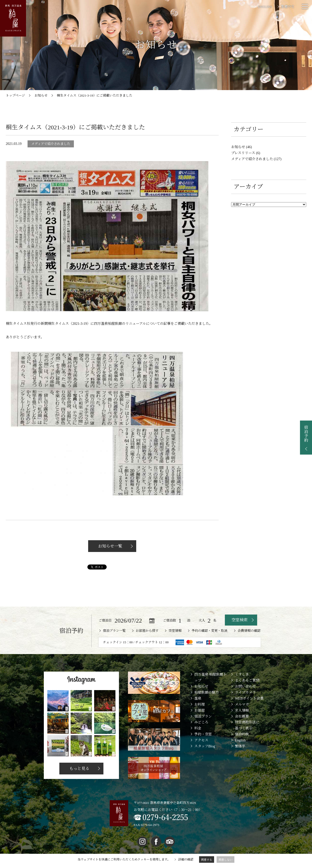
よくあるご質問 (247, 680)
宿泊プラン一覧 (114, 631)
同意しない (225, 859)
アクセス (201, 740)
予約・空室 (203, 734)
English (240, 740)
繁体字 (240, 746)
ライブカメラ (245, 692)
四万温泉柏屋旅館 (108, 324)
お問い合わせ (245, 686)
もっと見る (79, 768)
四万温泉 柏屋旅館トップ (210, 677)
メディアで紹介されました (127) (256, 159)
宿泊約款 (242, 734)
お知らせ (201, 686)
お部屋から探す (147, 631)
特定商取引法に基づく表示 (247, 725)
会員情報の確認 (249, 631)
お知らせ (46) (241, 147)
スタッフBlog (204, 746)
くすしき (242, 674)
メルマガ (242, 704)
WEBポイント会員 (249, 698)
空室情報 (175, 631)
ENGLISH (265, 7)
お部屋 (199, 710)
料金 (197, 728)
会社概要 (242, 716)
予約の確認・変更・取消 (209, 631)
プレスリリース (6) (245, 153)
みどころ (201, 722)
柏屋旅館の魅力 (206, 692)
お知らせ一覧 (110, 546)
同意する (206, 859)
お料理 (199, 704)
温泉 (197, 698)
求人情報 (242, 710)
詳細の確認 (185, 859)
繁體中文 (287, 7)
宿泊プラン (203, 716)
